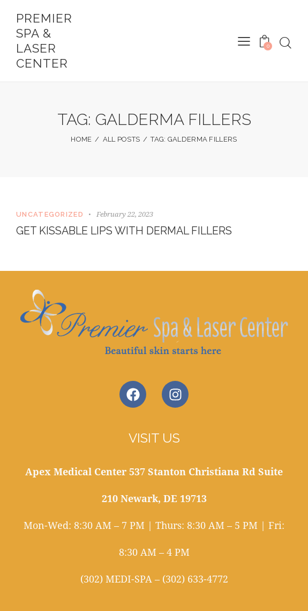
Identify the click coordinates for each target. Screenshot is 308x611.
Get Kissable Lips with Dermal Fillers (126, 231)
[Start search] (285, 42)
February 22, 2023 (124, 214)
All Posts (121, 139)
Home (81, 139)
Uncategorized (50, 214)
